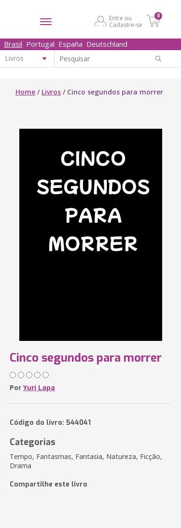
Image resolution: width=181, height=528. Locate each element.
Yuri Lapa (39, 387)
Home (25, 91)
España (70, 44)
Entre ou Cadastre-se (125, 21)
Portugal (40, 44)
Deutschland (106, 44)
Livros (51, 91)
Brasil (13, 44)
